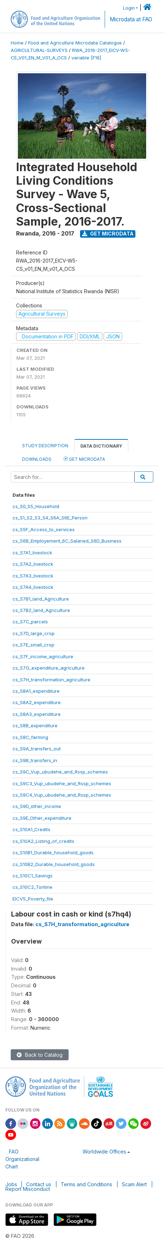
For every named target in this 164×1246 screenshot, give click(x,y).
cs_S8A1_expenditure (36, 691)
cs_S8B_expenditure (35, 725)
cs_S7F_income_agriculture (43, 656)
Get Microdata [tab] (84, 459)
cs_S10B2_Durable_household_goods (54, 864)
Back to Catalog (40, 1055)
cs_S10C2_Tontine (33, 887)
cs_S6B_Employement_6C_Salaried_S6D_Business (67, 541)
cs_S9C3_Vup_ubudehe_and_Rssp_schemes (62, 783)
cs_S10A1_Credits (31, 829)
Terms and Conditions (86, 1184)
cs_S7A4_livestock (33, 587)
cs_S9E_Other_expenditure (42, 818)
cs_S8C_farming (30, 737)
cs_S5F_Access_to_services (44, 529)
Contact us (38, 1184)
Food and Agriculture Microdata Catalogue (75, 43)
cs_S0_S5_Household (36, 506)
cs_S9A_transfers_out (37, 748)
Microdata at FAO (131, 19)
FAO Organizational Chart (22, 1159)
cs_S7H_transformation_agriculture (51, 679)
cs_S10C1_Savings (33, 875)
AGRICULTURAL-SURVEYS (39, 50)
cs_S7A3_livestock (33, 576)
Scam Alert (134, 1184)
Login (129, 8)
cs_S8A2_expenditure (37, 702)
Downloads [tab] (36, 459)
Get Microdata (108, 234)
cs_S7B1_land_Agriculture (41, 599)
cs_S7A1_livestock (32, 552)
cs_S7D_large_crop (34, 633)
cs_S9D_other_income (37, 806)
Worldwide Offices (104, 1152)
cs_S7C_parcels (30, 621)
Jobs (11, 1184)
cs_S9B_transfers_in (35, 760)
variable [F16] (86, 57)
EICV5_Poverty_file (33, 899)
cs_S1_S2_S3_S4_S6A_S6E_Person (50, 518)
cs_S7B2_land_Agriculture (41, 610)
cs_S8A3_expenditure (37, 714)
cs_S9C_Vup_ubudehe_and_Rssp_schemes (60, 772)
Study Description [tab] (45, 445)
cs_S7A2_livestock (33, 564)
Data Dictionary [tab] (101, 446)
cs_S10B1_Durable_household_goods (53, 852)
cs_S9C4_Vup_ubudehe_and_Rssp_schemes (62, 795)
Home (17, 43)
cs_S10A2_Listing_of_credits (43, 841)
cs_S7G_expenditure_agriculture (49, 668)
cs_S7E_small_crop (33, 645)
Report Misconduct (27, 1189)
